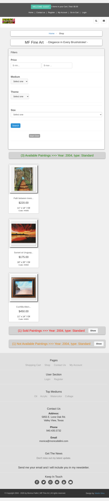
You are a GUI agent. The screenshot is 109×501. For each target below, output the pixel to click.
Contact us (40, 12)
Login (84, 12)
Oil (35, 396)
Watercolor (56, 396)
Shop (47, 365)
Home (30, 12)
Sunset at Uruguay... (23, 252)
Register (51, 12)
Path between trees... (24, 198)
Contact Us (60, 365)
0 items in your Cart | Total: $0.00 (64, 7)
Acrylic (43, 396)
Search (15, 125)
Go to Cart (74, 12)
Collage (69, 396)
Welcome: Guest (41, 7)
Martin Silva (99, 493)
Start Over (34, 136)
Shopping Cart (33, 365)
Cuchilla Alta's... (23, 307)
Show (93, 330)
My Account (62, 12)
